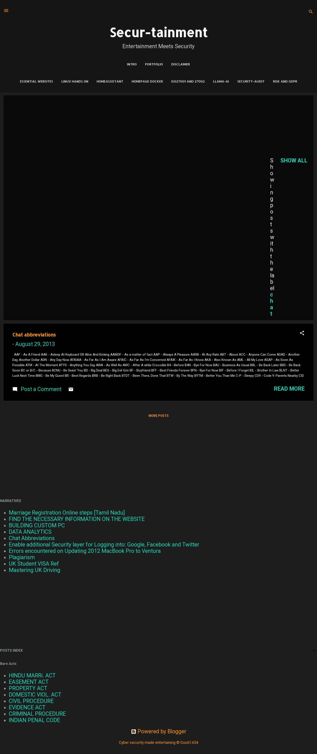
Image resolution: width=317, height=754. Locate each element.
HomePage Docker (147, 81)
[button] (302, 333)
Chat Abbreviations (32, 538)
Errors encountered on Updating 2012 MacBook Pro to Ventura (85, 551)
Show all (293, 160)
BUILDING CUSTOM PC (37, 525)
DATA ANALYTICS (30, 532)
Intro (132, 64)
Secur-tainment (158, 32)
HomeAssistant (110, 81)
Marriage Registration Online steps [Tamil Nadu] (67, 512)
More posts (159, 415)
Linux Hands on (74, 81)
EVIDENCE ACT (27, 707)
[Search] (310, 12)
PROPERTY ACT (28, 688)
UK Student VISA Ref (34, 564)
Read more (289, 389)
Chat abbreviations (34, 335)
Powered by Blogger (158, 731)
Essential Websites (36, 81)
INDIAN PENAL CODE (34, 720)
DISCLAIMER (180, 64)
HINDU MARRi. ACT (32, 675)
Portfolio (154, 64)
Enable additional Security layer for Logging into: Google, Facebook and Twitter (104, 544)
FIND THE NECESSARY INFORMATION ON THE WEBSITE (77, 519)
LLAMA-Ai (221, 81)
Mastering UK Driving (34, 570)
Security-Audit (251, 81)
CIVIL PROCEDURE (31, 701)
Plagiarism (22, 557)
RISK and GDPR (285, 81)
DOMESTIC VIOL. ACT (35, 694)
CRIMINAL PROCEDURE (37, 714)
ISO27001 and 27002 (188, 81)
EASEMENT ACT (29, 682)
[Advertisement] (134, 131)
